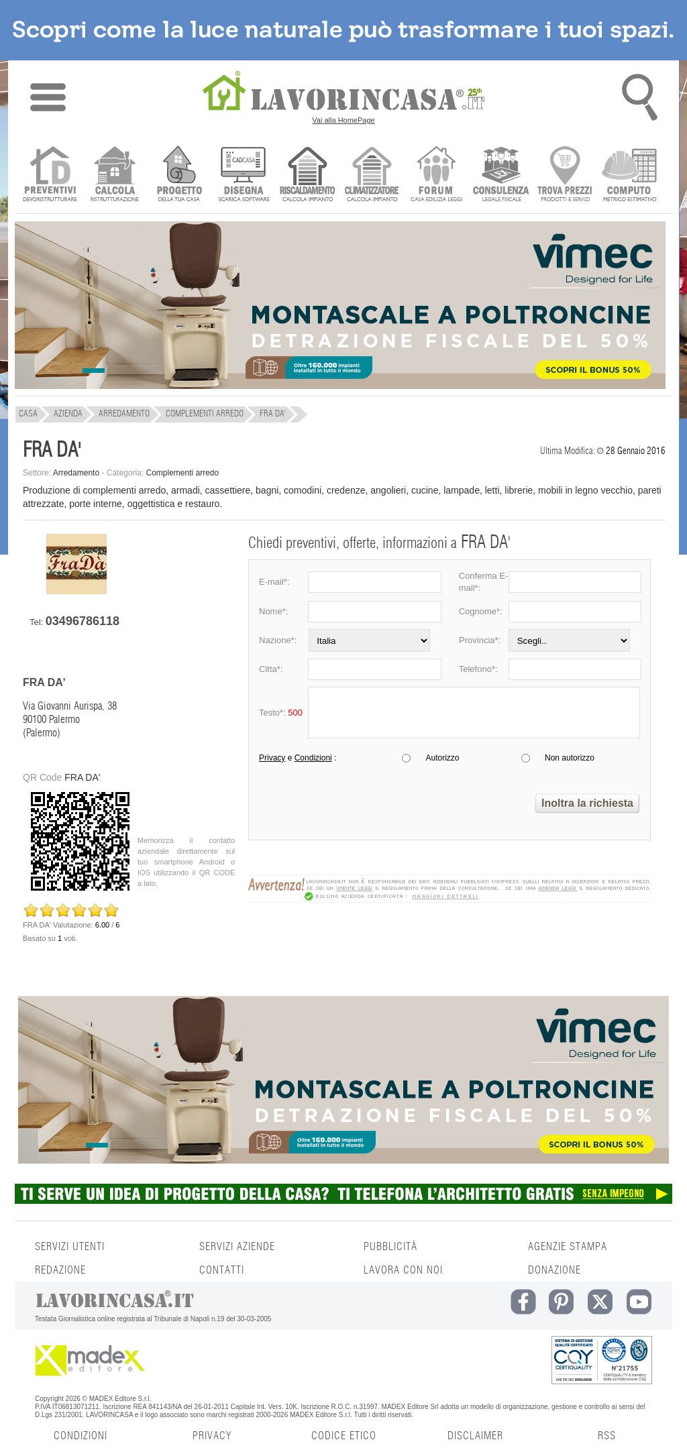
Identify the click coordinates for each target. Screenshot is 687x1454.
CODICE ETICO (343, 1436)
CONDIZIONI (80, 1436)
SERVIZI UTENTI (70, 1246)
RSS (607, 1436)
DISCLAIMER (475, 1436)
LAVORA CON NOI (403, 1270)
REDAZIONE (60, 1270)
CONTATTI (221, 1270)
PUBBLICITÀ (390, 1246)
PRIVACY (212, 1436)
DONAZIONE (554, 1270)
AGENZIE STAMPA (567, 1246)
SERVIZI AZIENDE (237, 1246)
